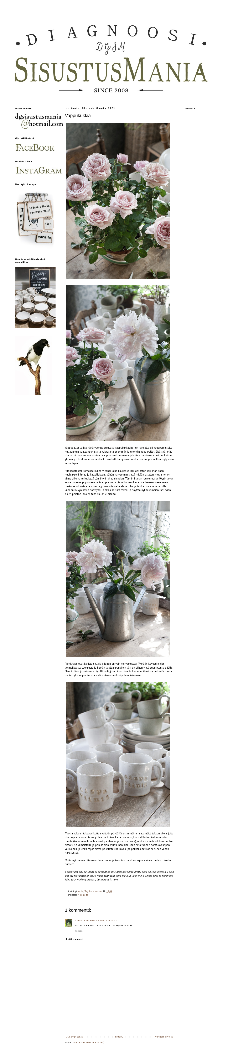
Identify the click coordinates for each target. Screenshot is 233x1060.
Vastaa (79, 930)
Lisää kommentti (75, 939)
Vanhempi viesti (164, 1036)
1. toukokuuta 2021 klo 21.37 (100, 920)
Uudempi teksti (74, 1036)
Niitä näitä (83, 894)
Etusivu (119, 1036)
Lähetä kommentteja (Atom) (88, 1042)
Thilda (79, 920)
